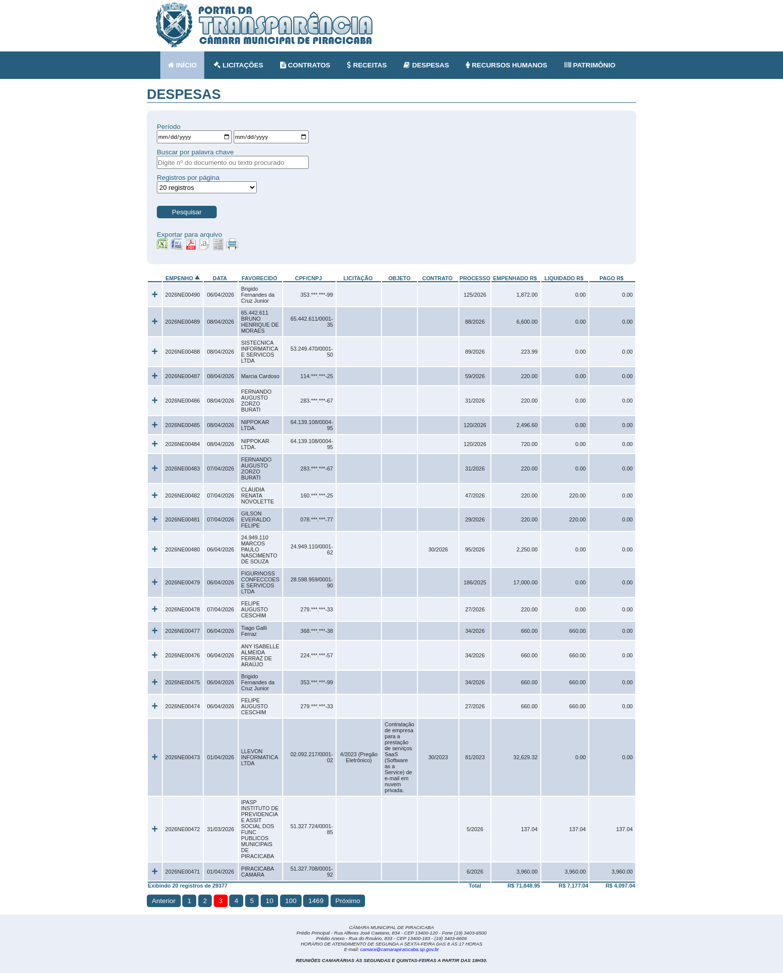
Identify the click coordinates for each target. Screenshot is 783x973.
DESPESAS (426, 65)
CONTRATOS (305, 65)
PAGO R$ (611, 278)
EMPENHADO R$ (515, 278)
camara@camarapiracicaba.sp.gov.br (399, 949)
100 (291, 901)
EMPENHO (179, 278)
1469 (315, 901)
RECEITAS (367, 65)
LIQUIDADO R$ (563, 278)
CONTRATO (437, 278)
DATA (220, 278)
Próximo (348, 901)
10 (269, 901)
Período (169, 126)
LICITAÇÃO (358, 278)
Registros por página (188, 177)
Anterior (164, 901)
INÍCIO (182, 65)
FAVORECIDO (259, 278)
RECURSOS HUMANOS (506, 65)
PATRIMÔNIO (590, 65)
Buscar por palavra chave (195, 152)
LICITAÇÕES (238, 65)
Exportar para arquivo (189, 234)
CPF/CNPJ (308, 278)
